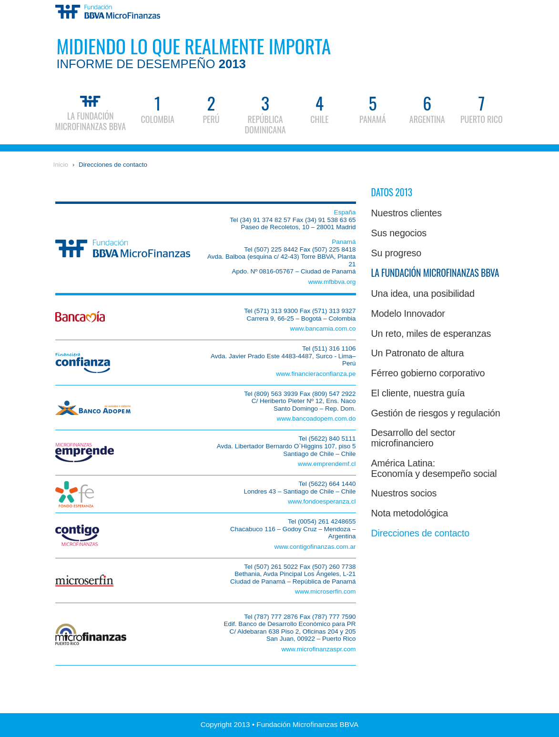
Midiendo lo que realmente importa (193, 51)
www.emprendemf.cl (327, 463)
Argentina (427, 108)
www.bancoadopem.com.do (316, 418)
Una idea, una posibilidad (423, 293)
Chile (319, 108)
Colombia (157, 108)
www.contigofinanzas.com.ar (315, 546)
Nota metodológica (409, 513)
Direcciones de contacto (113, 164)
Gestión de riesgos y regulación (435, 413)
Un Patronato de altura (417, 353)
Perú (211, 108)
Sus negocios (399, 233)
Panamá (372, 108)
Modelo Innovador (408, 313)
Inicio (61, 164)
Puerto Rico (481, 108)
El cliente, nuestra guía (418, 393)
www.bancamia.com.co (323, 328)
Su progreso (396, 253)
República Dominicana (265, 113)
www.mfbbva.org (332, 281)
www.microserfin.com (325, 591)
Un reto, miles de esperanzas (431, 333)
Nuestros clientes (406, 213)
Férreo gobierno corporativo (428, 373)
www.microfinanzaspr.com (318, 649)
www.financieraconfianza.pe (316, 373)
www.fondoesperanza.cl (322, 501)
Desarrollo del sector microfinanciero (413, 437)
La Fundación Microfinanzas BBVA (90, 111)
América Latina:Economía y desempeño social (434, 468)
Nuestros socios (404, 493)
